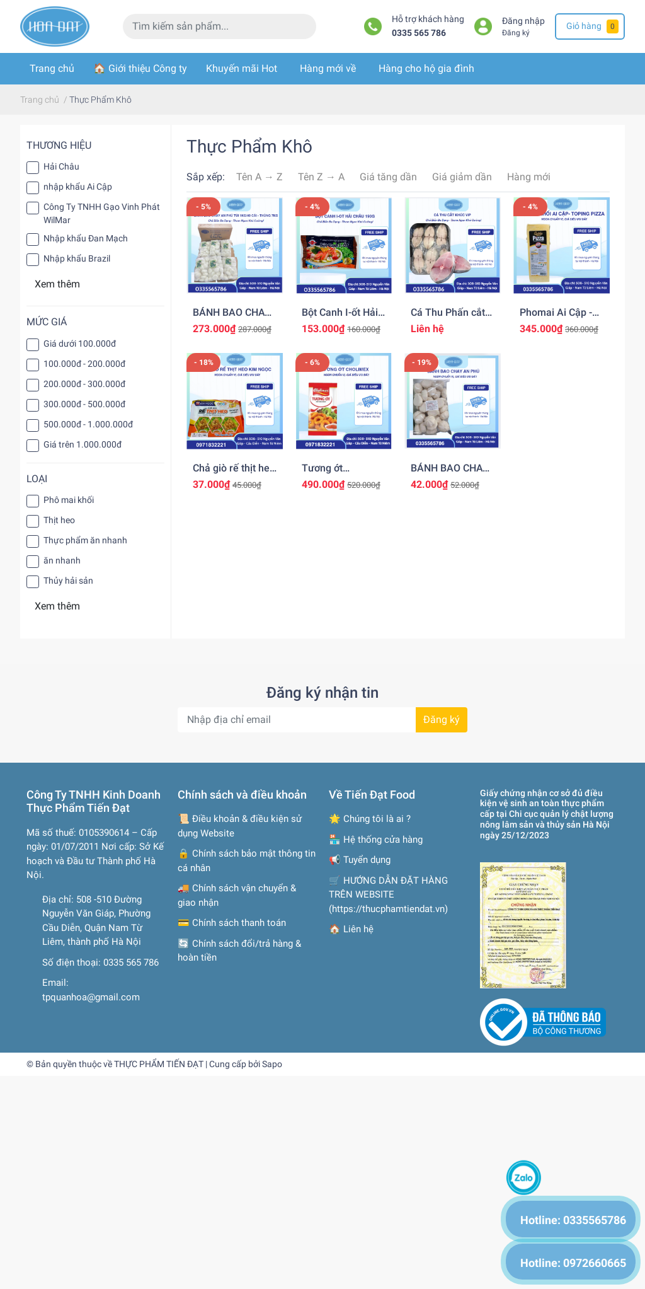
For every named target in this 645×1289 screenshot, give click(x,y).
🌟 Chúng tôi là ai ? (370, 818)
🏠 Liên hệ (351, 929)
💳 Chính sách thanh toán (232, 922)
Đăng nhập (523, 21)
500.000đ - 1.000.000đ (88, 424)
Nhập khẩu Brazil (76, 258)
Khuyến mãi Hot (241, 68)
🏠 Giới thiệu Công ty (140, 68)
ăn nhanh (62, 560)
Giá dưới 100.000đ (79, 343)
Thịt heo (59, 520)
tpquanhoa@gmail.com (91, 997)
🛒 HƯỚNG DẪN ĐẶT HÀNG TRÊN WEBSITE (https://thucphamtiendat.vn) (388, 895)
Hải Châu (61, 166)
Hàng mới (529, 177)
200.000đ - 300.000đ (84, 384)
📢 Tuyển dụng (360, 859)
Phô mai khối (68, 500)
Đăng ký (516, 32)
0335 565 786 (419, 33)
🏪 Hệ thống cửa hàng (376, 839)
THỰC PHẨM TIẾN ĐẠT (158, 1064)
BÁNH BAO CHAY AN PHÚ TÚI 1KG (450, 474)
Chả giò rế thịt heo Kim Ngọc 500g (234, 474)
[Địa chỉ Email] (322, 719)
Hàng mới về (328, 68)
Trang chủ (52, 68)
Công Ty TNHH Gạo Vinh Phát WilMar (101, 213)
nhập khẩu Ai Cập (77, 187)
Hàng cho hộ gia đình (426, 68)
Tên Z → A (321, 177)
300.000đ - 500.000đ (84, 404)
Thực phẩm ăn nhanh (85, 540)
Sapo (272, 1064)
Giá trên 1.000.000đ (82, 444)
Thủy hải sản (68, 580)
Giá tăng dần (388, 177)
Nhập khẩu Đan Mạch (85, 238)
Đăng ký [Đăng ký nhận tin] (441, 719)
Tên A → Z (259, 177)
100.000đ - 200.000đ (84, 364)
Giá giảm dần (462, 177)
